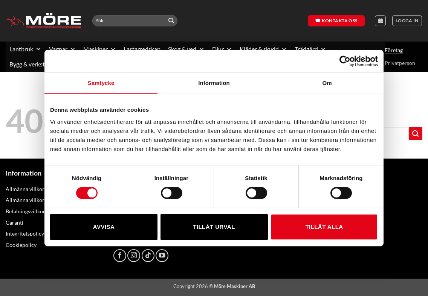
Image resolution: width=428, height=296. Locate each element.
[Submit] (171, 20)
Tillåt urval (214, 227)
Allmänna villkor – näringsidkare (44, 200)
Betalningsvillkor (25, 211)
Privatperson (400, 63)
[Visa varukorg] (380, 20)
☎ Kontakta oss (336, 20)
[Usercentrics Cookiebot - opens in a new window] (345, 61)
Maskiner (99, 49)
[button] (407, 20)
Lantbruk (25, 49)
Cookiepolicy (21, 245)
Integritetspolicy (25, 233)
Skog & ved (186, 49)
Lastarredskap (142, 48)
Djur (222, 49)
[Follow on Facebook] (119, 255)
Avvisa (104, 227)
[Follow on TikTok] (148, 255)
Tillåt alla (324, 227)
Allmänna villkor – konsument (41, 189)
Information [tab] (214, 83)
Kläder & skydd (263, 49)
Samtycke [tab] (101, 83)
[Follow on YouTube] (162, 255)
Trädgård (310, 49)
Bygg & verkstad (34, 64)
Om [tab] (327, 83)
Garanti (14, 222)
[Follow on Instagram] (133, 255)
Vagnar (62, 49)
